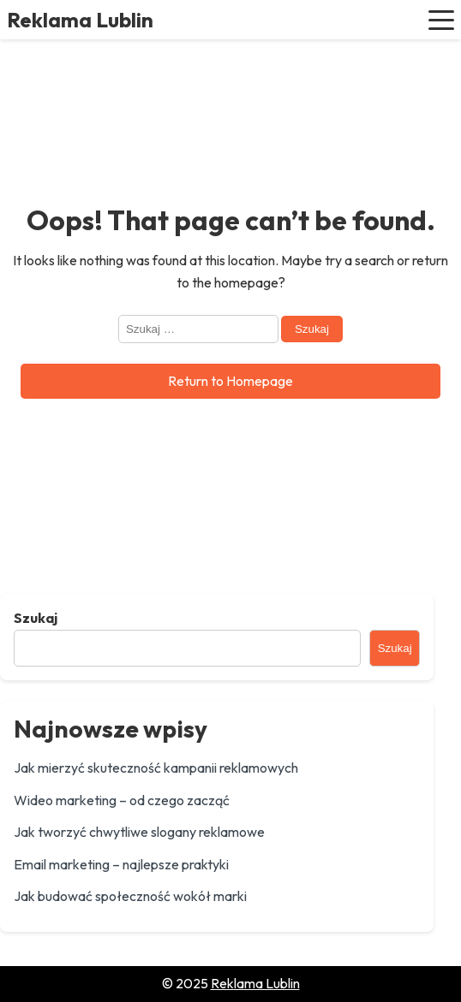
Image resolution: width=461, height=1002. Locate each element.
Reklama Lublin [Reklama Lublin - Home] (80, 20)
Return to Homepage (230, 380)
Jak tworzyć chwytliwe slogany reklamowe (139, 831)
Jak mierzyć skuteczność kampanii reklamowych (156, 767)
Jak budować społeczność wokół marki (130, 895)
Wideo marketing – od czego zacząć (122, 800)
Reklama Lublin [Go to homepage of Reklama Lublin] (255, 983)
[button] (441, 20)
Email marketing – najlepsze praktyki (121, 864)
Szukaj (35, 617)
